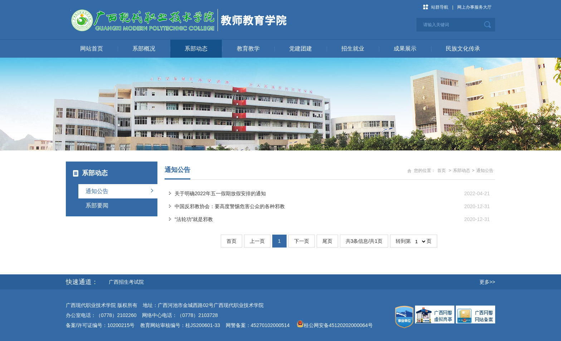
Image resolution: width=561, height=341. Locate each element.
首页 (441, 170)
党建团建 (300, 48)
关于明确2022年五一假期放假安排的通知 (220, 193)
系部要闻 (97, 205)
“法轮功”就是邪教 (194, 219)
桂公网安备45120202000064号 (340, 325)
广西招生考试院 (126, 282)
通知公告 (97, 191)
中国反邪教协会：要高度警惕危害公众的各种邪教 (230, 206)
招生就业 (352, 48)
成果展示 (405, 48)
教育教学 (248, 48)
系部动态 (196, 48)
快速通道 (79, 281)
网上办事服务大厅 (474, 7)
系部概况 (143, 48)
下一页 (301, 241)
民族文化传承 (463, 48)
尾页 (327, 241)
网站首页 (91, 48)
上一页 (257, 241)
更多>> (487, 282)
